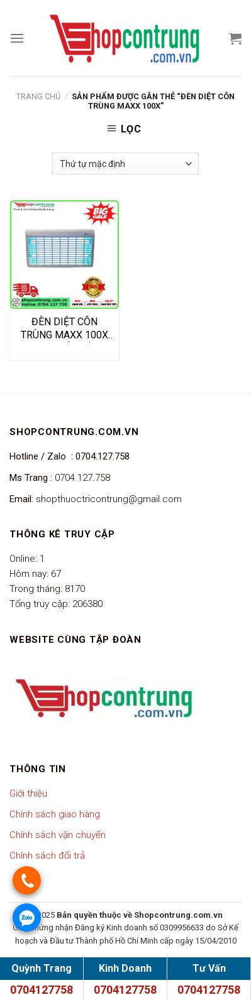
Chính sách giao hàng (54, 814)
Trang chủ (38, 96)
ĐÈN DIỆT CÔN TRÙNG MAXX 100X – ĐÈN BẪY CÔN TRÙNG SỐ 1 (64, 329)
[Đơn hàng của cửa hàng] (125, 164)
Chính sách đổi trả (47, 855)
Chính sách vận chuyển (57, 835)
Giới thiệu (28, 793)
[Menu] (17, 38)
